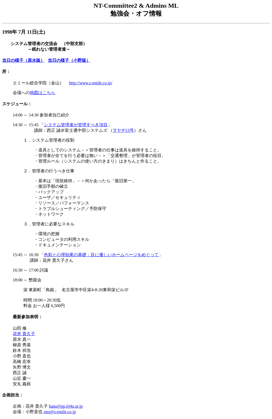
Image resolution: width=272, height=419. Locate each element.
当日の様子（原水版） (23, 60)
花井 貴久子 (24, 333)
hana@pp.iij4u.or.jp (66, 406)
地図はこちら (42, 92)
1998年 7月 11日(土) (23, 32)
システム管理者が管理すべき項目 (76, 125)
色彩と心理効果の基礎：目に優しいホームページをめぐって (101, 254)
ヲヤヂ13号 (123, 130)
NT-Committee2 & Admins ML (136, 5)
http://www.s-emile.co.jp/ (90, 83)
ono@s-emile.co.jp (60, 411)
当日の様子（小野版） (69, 60)
